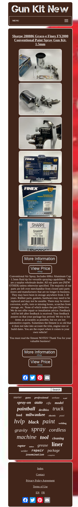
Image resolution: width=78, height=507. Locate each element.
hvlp (19, 421)
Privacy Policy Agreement (40, 480)
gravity (21, 430)
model (59, 403)
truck (58, 408)
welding (62, 423)
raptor (22, 445)
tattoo (31, 446)
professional (41, 397)
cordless (57, 430)
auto (39, 402)
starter (17, 397)
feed (19, 415)
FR (43, 492)
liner (57, 444)
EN (37, 492)
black (33, 422)
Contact (40, 474)
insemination (35, 454)
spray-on (24, 402)
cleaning (58, 438)
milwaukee (35, 414)
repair (38, 451)
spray (38, 429)
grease (43, 445)
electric (52, 415)
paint (49, 421)
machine (26, 437)
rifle (48, 403)
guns (28, 397)
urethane (55, 397)
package (54, 450)
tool (44, 437)
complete (51, 455)
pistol (61, 415)
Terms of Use (40, 486)
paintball (26, 408)
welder (24, 451)
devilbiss (44, 409)
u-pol (65, 398)
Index (40, 468)
